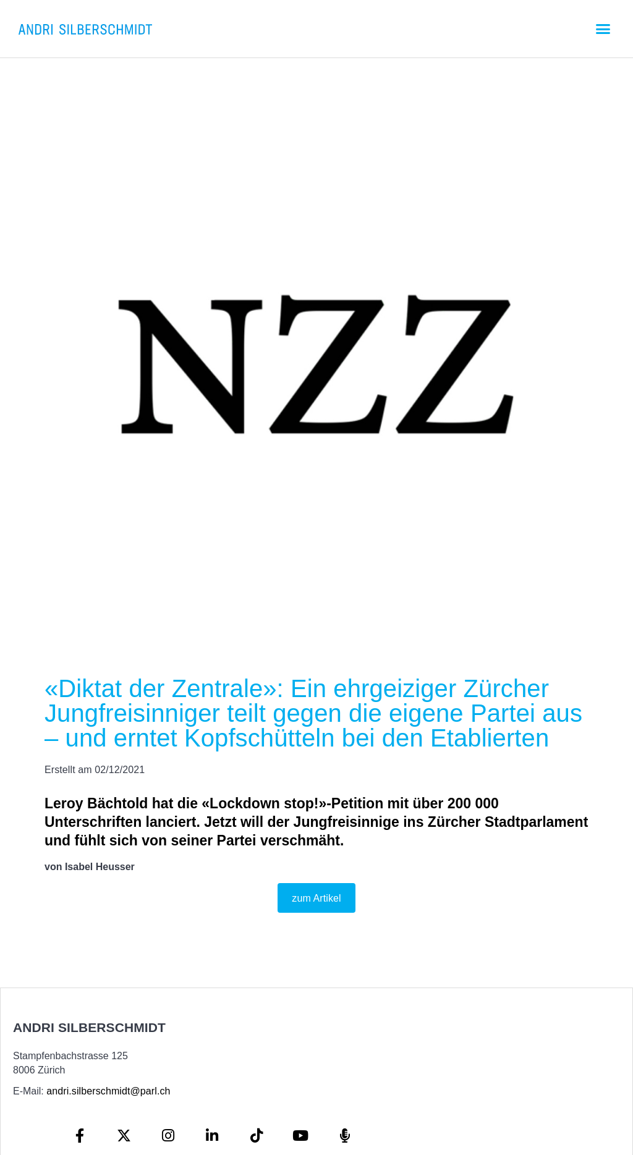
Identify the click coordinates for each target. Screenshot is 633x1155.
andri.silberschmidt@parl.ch (108, 1091)
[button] (602, 29)
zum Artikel (316, 898)
